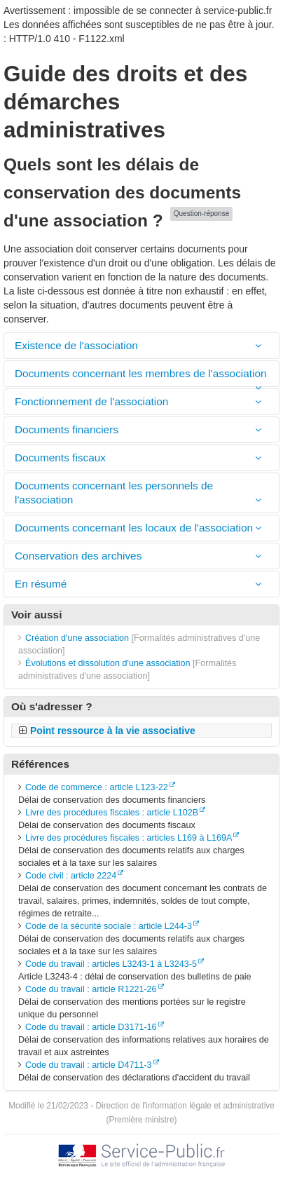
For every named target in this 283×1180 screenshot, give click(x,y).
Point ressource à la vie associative (112, 730)
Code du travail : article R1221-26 (91, 989)
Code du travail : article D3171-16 (91, 1027)
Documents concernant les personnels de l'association (114, 493)
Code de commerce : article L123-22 (96, 787)
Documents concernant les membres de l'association (141, 373)
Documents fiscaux (60, 457)
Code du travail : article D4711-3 (88, 1065)
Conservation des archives (80, 556)
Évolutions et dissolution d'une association (108, 663)
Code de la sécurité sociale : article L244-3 (108, 926)
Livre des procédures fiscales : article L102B (111, 813)
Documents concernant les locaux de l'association (134, 528)
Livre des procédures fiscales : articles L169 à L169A (128, 838)
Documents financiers (68, 429)
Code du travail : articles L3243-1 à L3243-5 (111, 964)
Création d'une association (77, 638)
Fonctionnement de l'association (93, 401)
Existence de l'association (76, 345)
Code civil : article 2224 (70, 876)
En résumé (41, 584)
